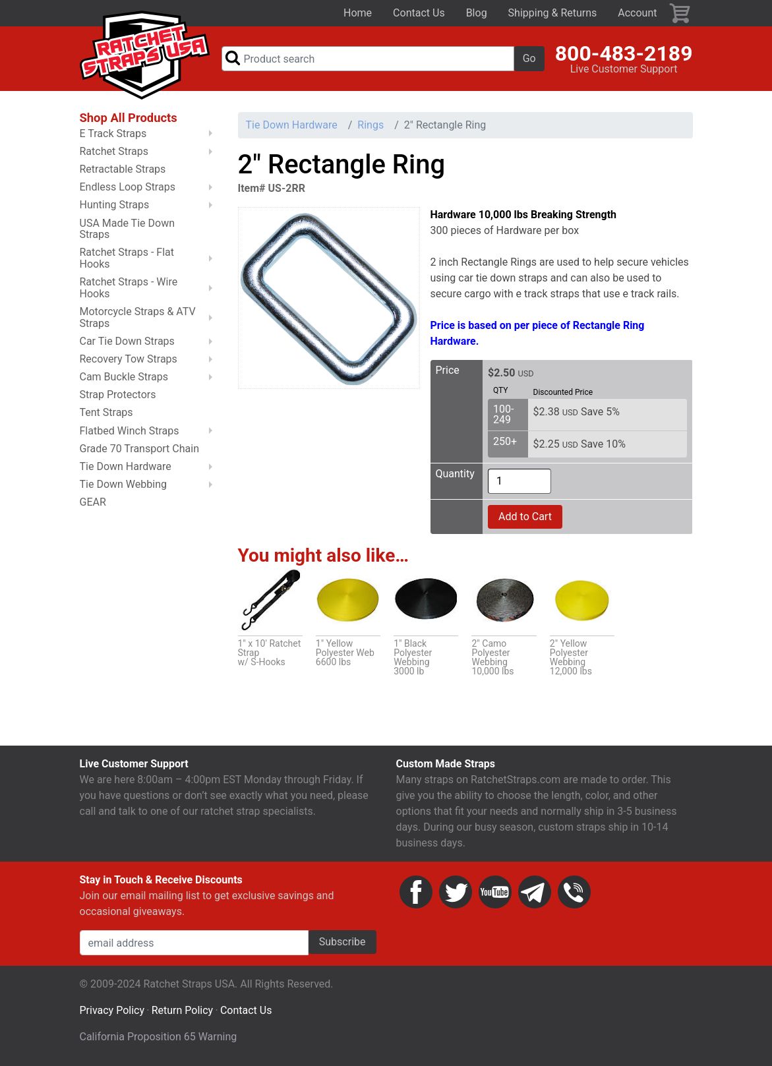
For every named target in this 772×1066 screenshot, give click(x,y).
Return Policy (182, 1010)
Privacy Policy (112, 1010)
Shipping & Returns (552, 13)
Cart (680, 13)
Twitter (455, 892)
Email (534, 892)
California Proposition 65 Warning (158, 1036)
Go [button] (529, 58)
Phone (574, 892)
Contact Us (419, 13)
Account (637, 13)
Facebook (416, 892)
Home (357, 13)
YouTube (495, 892)
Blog (476, 13)
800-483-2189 (624, 53)
